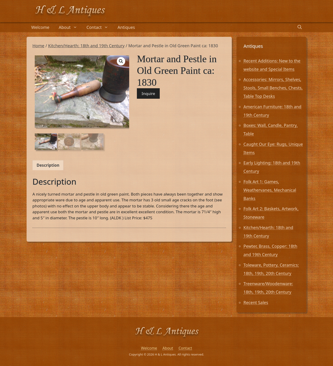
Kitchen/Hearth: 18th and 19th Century (86, 45)
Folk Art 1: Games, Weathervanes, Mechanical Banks (269, 190)
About (70, 27)
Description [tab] (48, 165)
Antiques (126, 27)
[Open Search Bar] (299, 27)
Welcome (40, 27)
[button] (121, 61)
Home (38, 45)
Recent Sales (255, 302)
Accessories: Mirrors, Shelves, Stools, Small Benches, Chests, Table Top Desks (273, 88)
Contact (100, 27)
